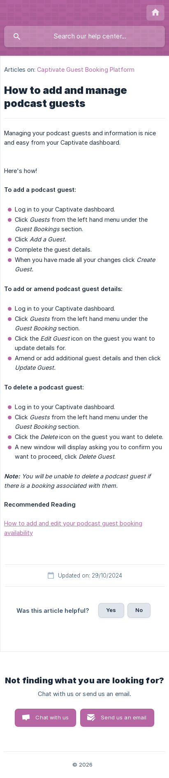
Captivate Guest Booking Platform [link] (85, 69)
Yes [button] (111, 610)
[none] (155, 12)
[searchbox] (84, 36)
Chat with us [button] (52, 717)
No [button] (139, 610)
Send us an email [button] (123, 717)
